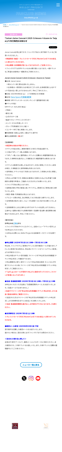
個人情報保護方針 (17, 417)
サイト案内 (17, 414)
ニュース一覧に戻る (31, 364)
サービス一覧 (45, 407)
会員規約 (44, 414)
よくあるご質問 (17, 410)
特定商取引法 (45, 417)
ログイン (39, 400)
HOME (4, 24)
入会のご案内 (25, 400)
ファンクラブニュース (14, 24)
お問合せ (45, 410)
